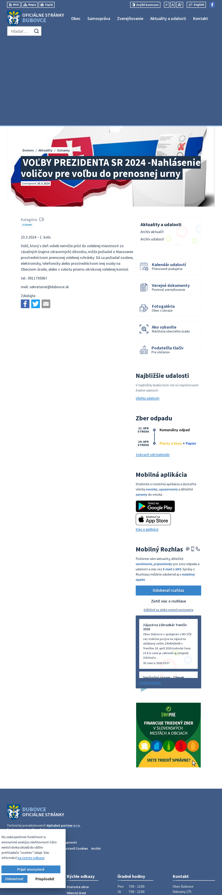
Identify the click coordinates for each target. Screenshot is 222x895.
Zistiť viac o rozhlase (168, 515)
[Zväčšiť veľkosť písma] (179, 5)
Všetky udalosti (147, 312)
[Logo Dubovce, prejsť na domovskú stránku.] (35, 18)
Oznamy (27, 138)
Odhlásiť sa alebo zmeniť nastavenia (168, 523)
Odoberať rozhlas (168, 504)
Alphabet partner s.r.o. (63, 739)
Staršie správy (150, 596)
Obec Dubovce (42, 743)
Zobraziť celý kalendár (153, 368)
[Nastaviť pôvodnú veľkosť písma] (172, 5)
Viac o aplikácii (147, 443)
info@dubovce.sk (186, 842)
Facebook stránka (186, 847)
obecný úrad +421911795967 (194, 837)
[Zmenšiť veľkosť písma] (166, 5)
